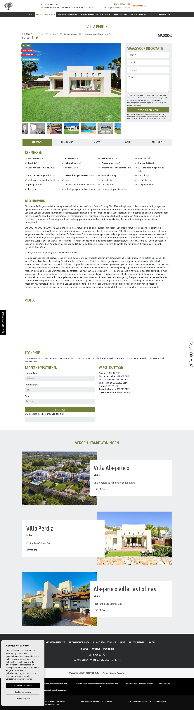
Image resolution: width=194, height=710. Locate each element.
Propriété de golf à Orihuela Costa (46, 705)
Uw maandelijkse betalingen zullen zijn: (44, 414)
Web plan (121, 673)
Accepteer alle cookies (23, 685)
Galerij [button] (133, 14)
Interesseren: (31, 384)
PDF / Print (157, 142)
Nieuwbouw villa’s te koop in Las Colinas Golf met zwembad (45, 690)
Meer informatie (24, 679)
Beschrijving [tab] (67, 142)
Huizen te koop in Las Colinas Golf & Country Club (46, 701)
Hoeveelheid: (31, 373)
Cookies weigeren (23, 698)
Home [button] (30, 14)
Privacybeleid (141, 100)
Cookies (113, 673)
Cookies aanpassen (23, 692)
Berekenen (60, 409)
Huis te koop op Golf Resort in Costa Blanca (97, 701)
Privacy (106, 673)
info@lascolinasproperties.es (118, 7)
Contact (153, 14)
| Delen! (26, 38)
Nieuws (142, 14)
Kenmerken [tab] (37, 142)
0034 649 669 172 (121, 4)
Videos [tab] (97, 142)
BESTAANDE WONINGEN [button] (67, 14)
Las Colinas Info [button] (120, 14)
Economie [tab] (126, 142)
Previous (25, 82)
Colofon (98, 673)
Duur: (27, 396)
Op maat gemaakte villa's (91, 14)
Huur (107, 14)
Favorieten (164, 14)
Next (117, 82)
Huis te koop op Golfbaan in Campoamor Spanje (148, 701)
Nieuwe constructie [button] (45, 14)
